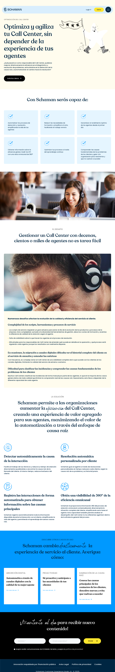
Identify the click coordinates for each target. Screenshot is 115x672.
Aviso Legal (64, 664)
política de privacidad (74, 649)
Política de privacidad (81, 664)
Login (88, 10)
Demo (99, 10)
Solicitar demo (14, 78)
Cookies (97, 664)
